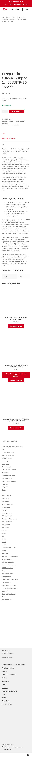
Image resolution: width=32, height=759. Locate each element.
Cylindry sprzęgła (7, 478)
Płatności (5, 688)
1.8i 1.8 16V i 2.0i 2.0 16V (9, 547)
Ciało (3, 449)
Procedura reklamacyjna (9, 691)
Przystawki (5, 553)
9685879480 (15, 125)
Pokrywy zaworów (7, 516)
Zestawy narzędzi (7, 599)
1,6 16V (4, 533)
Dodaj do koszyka (16, 111)
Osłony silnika (6, 507)
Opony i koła (5, 464)
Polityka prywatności (8, 668)
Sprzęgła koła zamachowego (10, 565)
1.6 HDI (4, 545)
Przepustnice (5, 19)
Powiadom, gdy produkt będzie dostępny (16, 375)
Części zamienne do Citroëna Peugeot (13, 664)
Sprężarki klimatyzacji (8, 562)
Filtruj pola (5, 484)
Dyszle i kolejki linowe (8, 452)
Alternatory (5, 472)
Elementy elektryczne (8, 455)
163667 (10, 125)
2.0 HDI (4, 550)
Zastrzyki (4, 591)
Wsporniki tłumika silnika (9, 585)
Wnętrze (4, 596)
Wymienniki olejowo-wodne (10, 588)
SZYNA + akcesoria (7, 568)
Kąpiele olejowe (6, 495)
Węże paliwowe (6, 576)
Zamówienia (5, 701)
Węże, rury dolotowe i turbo (10, 579)
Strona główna (6, 17)
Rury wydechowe (7, 559)
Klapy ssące (5, 498)
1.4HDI (4, 542)
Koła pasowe (5, 501)
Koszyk (25, 755)
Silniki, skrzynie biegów (8, 594)
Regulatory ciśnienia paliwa (10, 556)
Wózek (4, 697)
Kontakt (4, 678)
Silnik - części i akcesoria (17, 17)
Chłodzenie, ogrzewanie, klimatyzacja (12, 446)
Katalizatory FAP (6, 458)
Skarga (4, 694)
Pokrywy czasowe (7, 513)
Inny (3, 492)
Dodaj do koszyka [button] (16, 326)
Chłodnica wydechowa (8, 475)
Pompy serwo (6, 524)
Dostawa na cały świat (8, 674)
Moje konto (5, 681)
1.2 (3, 536)
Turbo (3, 571)
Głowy (4, 490)
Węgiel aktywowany (7, 573)
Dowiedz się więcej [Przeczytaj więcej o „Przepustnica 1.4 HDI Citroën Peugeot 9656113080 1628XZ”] (16, 380)
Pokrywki (4, 510)
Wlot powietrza (6, 582)
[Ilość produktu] (5, 111)
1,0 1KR (4, 530)
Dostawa (4, 671)
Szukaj (16, 756)
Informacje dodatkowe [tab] (8, 138)
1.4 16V (4, 539)
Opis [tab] (3, 133)
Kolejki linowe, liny (7, 504)
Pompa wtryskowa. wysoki (9, 518)
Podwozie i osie (6, 467)
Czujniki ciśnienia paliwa (9, 481)
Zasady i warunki (7, 704)
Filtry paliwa (5, 487)
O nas (4, 684)
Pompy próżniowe (7, 521)
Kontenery (5, 461)
